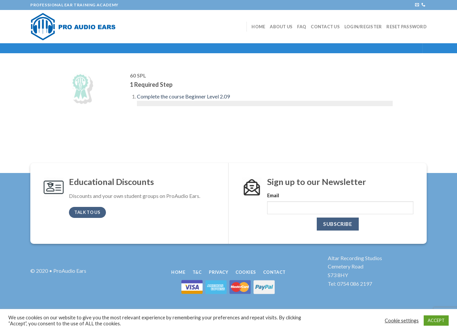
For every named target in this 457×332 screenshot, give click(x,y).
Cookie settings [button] (402, 320)
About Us (281, 26)
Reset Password (406, 26)
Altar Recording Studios (355, 258)
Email (273, 195)
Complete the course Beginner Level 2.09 (183, 96)
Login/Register (363, 26)
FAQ (301, 26)
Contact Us (325, 26)
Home (258, 26)
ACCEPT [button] (436, 320)
